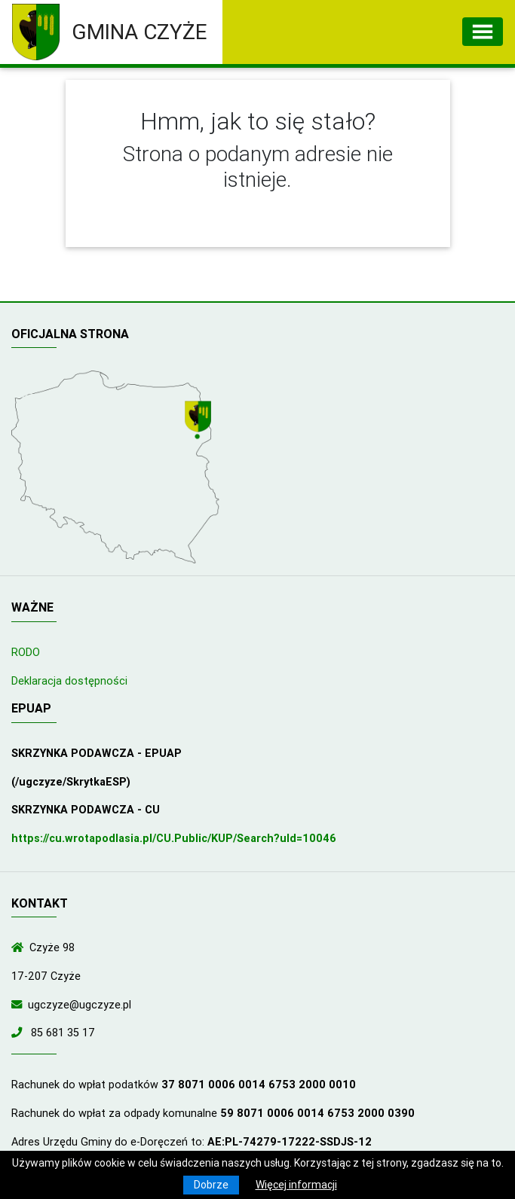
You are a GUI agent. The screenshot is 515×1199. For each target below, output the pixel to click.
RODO (25, 652)
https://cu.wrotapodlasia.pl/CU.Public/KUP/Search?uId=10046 (173, 838)
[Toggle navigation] (482, 31)
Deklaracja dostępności (69, 681)
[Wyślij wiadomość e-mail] (19, 1004)
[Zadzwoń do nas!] (19, 1032)
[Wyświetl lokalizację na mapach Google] (200, 421)
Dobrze (211, 1184)
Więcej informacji (296, 1184)
